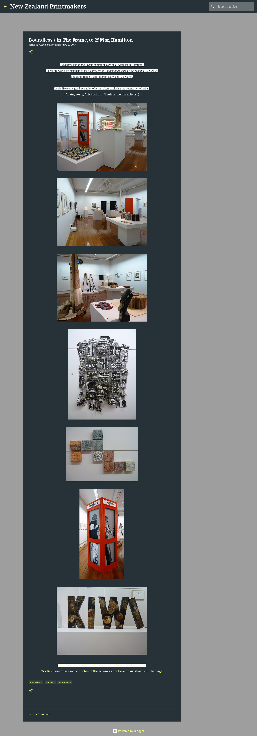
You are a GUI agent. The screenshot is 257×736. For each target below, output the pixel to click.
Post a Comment (40, 714)
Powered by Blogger (128, 731)
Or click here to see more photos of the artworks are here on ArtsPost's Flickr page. (102, 671)
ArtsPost (36, 682)
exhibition (65, 682)
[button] (31, 52)
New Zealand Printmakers (48, 6)
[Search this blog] (235, 6)
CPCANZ (50, 682)
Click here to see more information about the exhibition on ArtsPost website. (102, 665)
